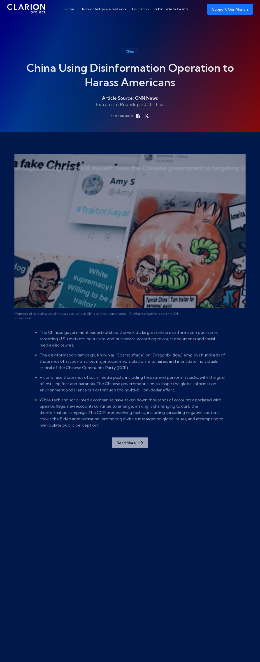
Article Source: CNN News (130, 100)
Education (140, 9)
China (130, 53)
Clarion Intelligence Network (103, 9)
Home (69, 9)
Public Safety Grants (171, 9)
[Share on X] (146, 117)
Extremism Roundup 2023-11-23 (130, 106)
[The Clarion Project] (25, 9)
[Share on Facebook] (138, 117)
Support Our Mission (230, 9)
